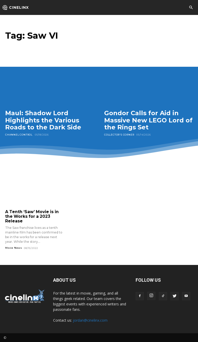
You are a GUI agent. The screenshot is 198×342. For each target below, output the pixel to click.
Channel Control (18, 134)
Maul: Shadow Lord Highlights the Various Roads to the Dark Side (43, 120)
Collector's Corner (119, 134)
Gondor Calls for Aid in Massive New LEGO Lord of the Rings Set (148, 120)
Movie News (13, 247)
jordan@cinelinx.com (90, 319)
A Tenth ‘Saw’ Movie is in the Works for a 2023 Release (30, 216)
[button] (190, 7)
